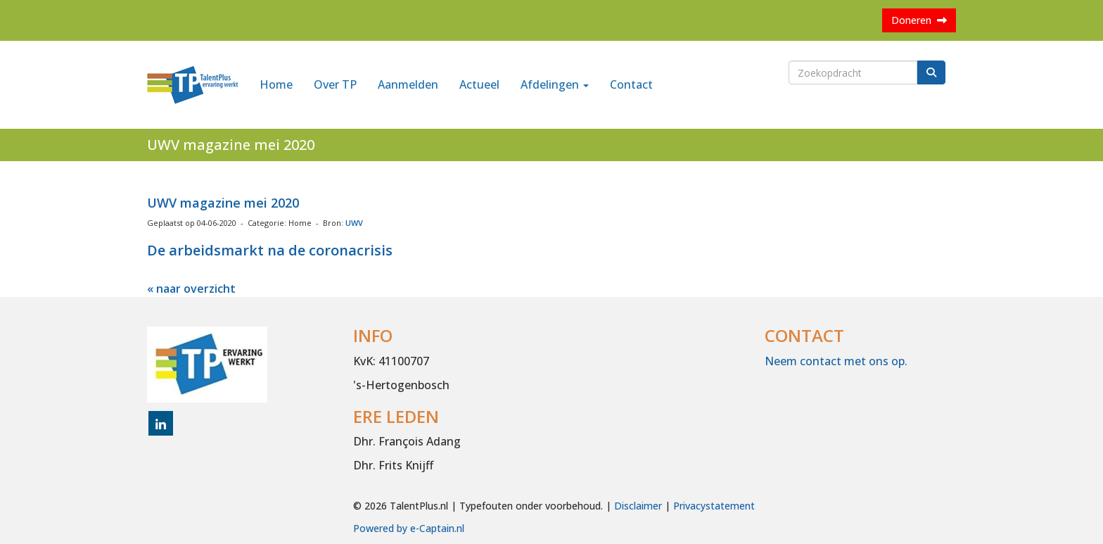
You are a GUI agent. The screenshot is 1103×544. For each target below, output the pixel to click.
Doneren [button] (919, 20)
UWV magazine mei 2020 (223, 202)
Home (276, 84)
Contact (631, 84)
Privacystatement (714, 505)
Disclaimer (638, 505)
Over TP (335, 84)
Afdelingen (555, 84)
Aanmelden (408, 84)
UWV (354, 222)
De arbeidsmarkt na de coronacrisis (270, 250)
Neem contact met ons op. (836, 361)
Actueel (479, 84)
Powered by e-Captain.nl (408, 528)
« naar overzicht (191, 288)
